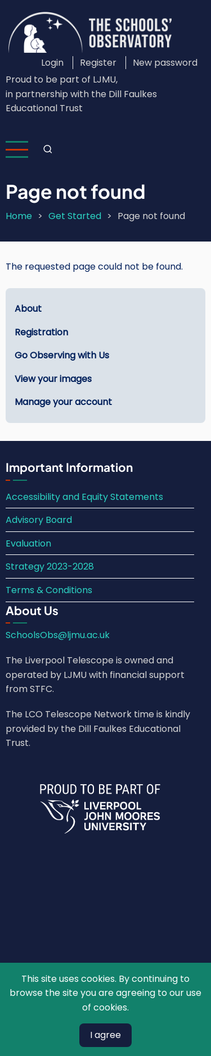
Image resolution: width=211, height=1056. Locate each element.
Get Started (74, 216)
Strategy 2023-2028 (50, 566)
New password (165, 62)
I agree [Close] (105, 1034)
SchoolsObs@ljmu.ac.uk (58, 635)
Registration (41, 332)
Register (98, 62)
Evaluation (28, 543)
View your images (53, 378)
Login (52, 62)
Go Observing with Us (62, 355)
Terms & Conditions (49, 590)
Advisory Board (39, 519)
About (28, 308)
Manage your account (63, 401)
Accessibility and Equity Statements (84, 496)
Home (19, 216)
